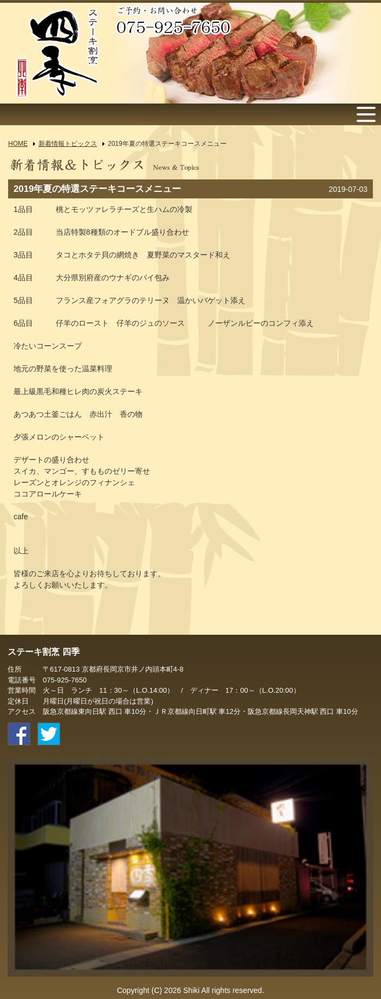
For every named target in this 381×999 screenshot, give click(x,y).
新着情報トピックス (67, 143)
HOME (18, 143)
